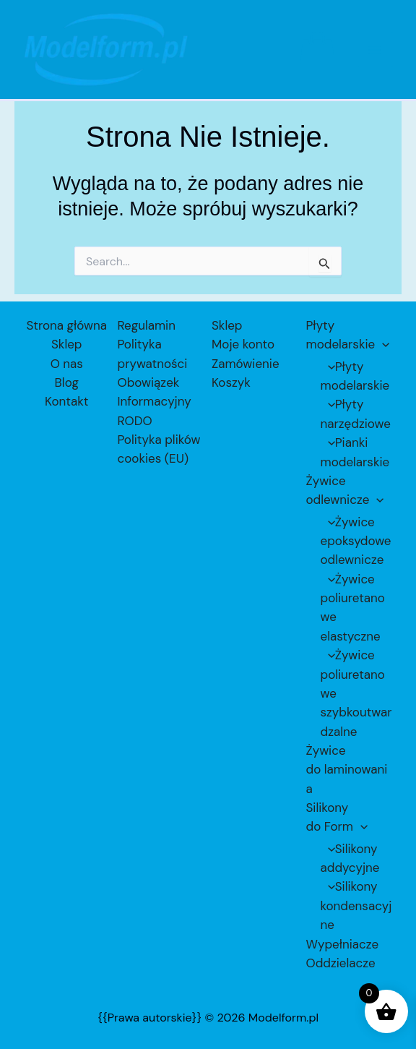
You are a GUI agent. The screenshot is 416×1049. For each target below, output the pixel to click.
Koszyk (231, 382)
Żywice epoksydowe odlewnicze (356, 541)
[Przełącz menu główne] (376, 53)
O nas (67, 363)
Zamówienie (246, 363)
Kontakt (66, 401)
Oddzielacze (341, 963)
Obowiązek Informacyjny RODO (154, 401)
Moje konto (243, 344)
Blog (67, 382)
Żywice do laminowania (347, 769)
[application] (382, 344)
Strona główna (66, 325)
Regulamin (147, 325)
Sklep (66, 344)
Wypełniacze (342, 944)
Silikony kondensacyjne (356, 905)
